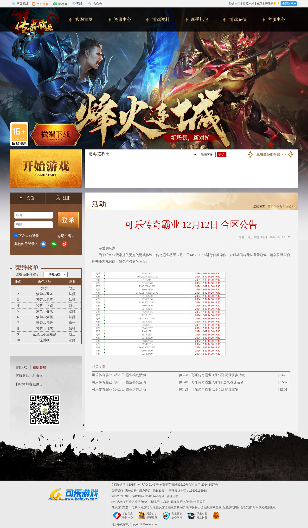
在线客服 (39, 367)
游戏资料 (161, 19)
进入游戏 (221, 155)
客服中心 (276, 19)
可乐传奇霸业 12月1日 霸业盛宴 (214, 389)
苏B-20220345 (120, 496)
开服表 (269, 3)
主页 (271, 206)
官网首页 (84, 19)
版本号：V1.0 (160, 501)
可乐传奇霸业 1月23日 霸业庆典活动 (119, 389)
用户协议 (145, 490)
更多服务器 (270, 154)
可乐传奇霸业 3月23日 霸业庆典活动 (218, 375)
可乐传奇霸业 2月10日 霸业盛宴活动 (119, 382)
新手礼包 (199, 19)
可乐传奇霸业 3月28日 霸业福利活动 (119, 375)
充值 (260, 3)
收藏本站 (248, 3)
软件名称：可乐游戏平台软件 (130, 501)
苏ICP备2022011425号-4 (148, 496)
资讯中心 (122, 19)
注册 (63, 198)
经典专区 (234, 3)
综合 (279, 206)
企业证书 (172, 496)
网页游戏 (20, 4)
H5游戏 (60, 4)
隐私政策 (158, 490)
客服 (79, 3)
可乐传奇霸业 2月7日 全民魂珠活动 (217, 382)
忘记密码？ (66, 236)
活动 (288, 206)
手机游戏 (40, 4)
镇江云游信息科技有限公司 (188, 501)
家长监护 (131, 490)
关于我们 (117, 490)
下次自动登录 (29, 236)
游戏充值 (238, 19)
